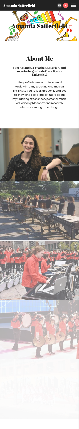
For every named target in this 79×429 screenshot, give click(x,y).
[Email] (59, 5)
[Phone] (65, 5)
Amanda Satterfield (19, 5)
